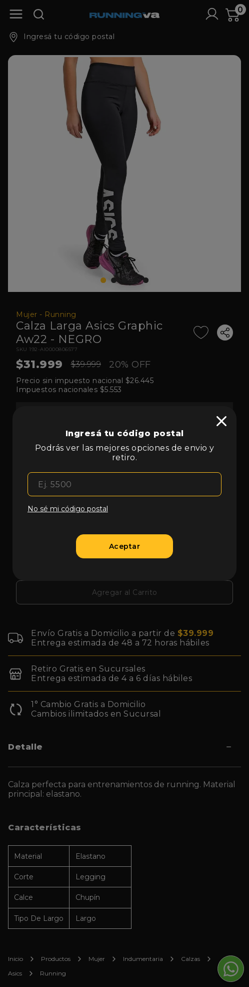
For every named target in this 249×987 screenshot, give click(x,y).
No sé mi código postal (68, 508)
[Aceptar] (124, 546)
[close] (221, 421)
